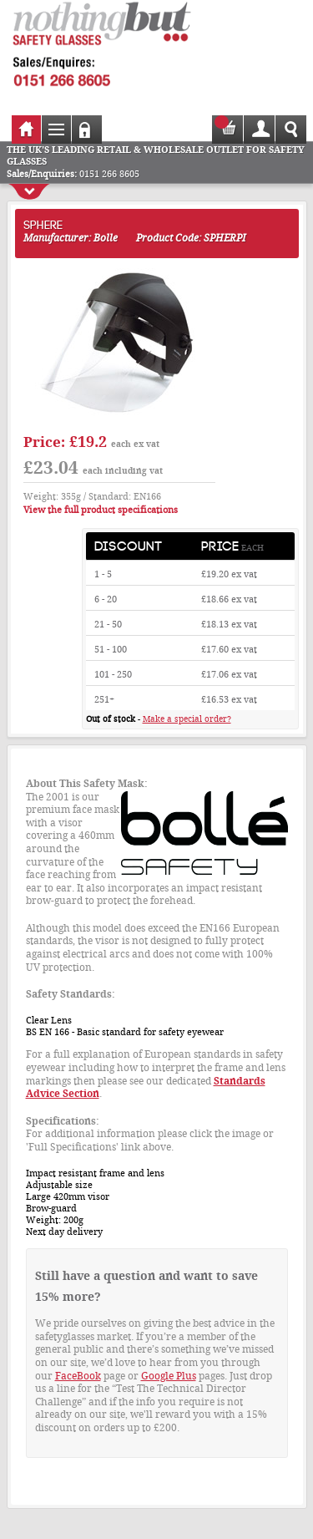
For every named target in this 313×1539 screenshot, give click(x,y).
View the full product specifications (100, 510)
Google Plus (168, 1376)
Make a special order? (187, 719)
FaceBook (78, 1376)
